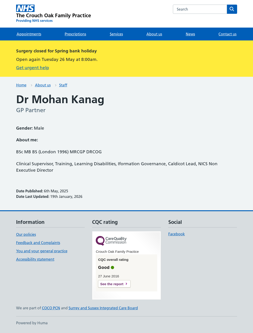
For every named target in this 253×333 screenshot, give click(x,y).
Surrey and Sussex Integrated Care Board (103, 308)
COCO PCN (51, 308)
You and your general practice (41, 251)
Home (21, 85)
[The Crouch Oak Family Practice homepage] (53, 14)
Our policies (26, 234)
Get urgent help (32, 67)
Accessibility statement (35, 259)
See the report (111, 284)
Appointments (29, 34)
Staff (63, 85)
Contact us (227, 34)
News (190, 34)
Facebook (176, 234)
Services (116, 34)
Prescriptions (75, 34)
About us (154, 34)
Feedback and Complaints (38, 242)
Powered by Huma (32, 323)
